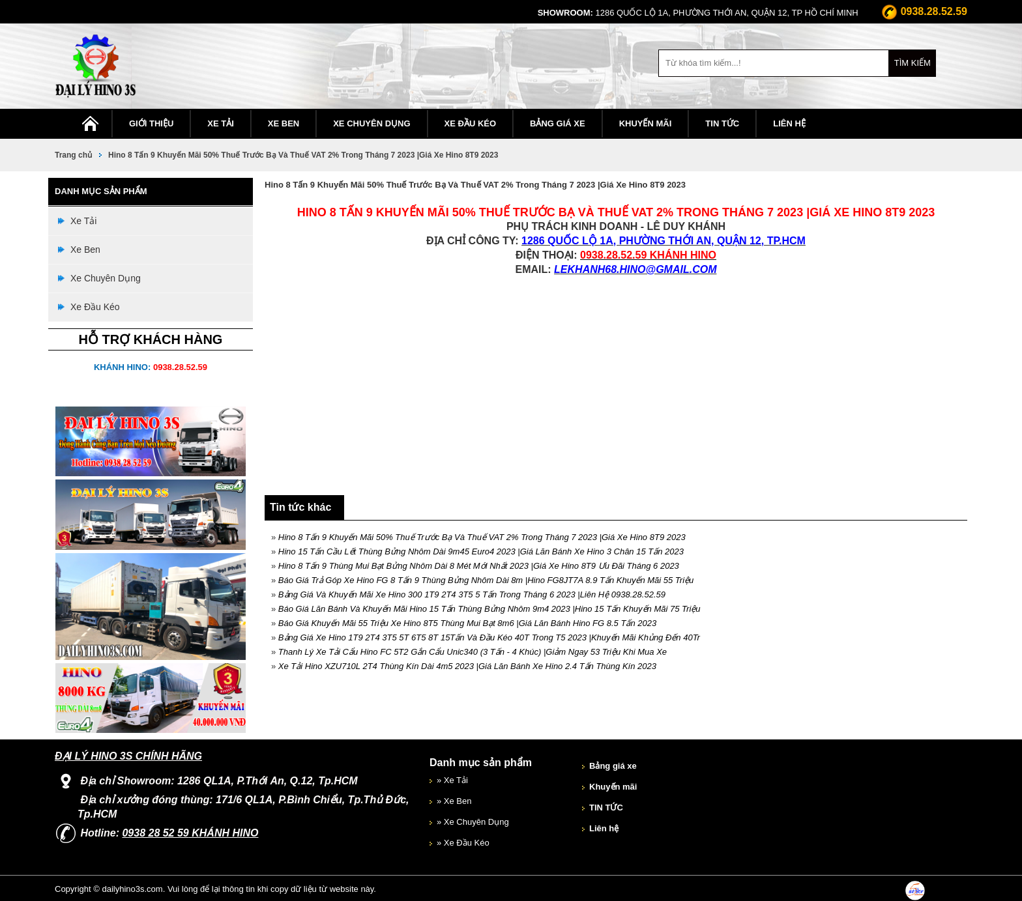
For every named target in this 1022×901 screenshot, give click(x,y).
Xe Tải (220, 123)
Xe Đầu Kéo (471, 123)
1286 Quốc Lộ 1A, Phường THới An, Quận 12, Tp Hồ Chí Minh (698, 13)
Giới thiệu (151, 123)
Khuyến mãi (645, 123)
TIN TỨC (722, 123)
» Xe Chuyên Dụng (473, 822)
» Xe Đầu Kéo (463, 843)
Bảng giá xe (557, 123)
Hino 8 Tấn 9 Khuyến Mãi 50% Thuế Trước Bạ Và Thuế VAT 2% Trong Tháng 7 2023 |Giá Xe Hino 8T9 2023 (303, 155)
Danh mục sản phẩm (481, 762)
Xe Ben (283, 123)
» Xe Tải (452, 780)
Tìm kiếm (912, 63)
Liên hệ (789, 123)
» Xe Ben (454, 801)
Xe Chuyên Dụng (371, 123)
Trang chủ (73, 155)
